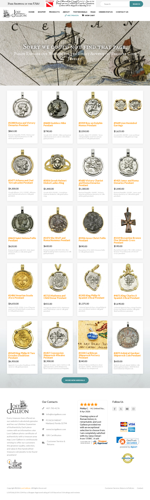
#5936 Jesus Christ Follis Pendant (92, 242)
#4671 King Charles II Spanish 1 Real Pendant (127, 299)
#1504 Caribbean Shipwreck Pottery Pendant (89, 358)
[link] (128, 445)
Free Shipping (24, 4)
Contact (140, 491)
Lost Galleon (25, 491)
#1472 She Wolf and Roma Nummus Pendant (57, 242)
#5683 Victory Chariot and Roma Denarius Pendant (91, 186)
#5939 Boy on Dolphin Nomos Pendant (90, 127)
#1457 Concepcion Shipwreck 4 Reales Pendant (54, 358)
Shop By (42, 12)
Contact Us (122, 12)
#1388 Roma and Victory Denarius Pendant (21, 127)
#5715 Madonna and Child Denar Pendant (55, 299)
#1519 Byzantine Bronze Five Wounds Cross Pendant (127, 243)
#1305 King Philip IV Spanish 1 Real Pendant (91, 299)
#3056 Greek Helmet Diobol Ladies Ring (55, 184)
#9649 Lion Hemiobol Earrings (125, 127)
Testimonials (80, 12)
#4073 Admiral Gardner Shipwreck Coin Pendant (127, 357)
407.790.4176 (139, 12)
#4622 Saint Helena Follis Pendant (22, 242)
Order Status (106, 12)
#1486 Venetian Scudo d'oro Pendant (20, 299)
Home (32, 12)
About (66, 12)
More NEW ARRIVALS (75, 383)
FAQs (93, 12)
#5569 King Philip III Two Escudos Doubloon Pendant (21, 358)
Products (54, 12)
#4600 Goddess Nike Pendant (55, 127)
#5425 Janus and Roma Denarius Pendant (126, 184)
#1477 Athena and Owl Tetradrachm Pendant (20, 184)
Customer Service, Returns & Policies (119, 491)
